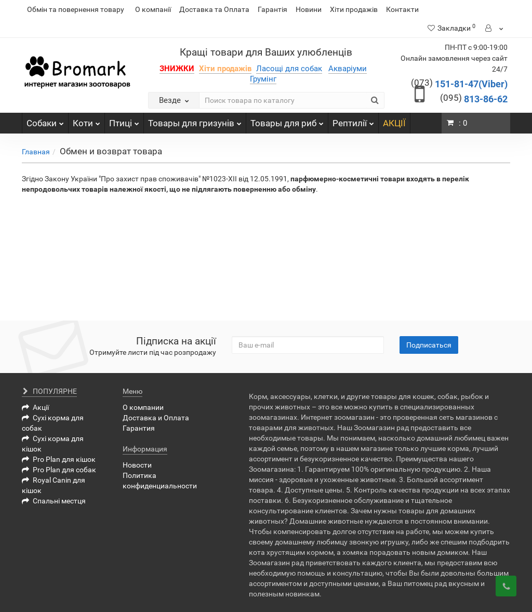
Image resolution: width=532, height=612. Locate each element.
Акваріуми (347, 68)
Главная (36, 152)
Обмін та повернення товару (75, 9)
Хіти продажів (354, 9)
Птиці (124, 120)
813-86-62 (474, 99)
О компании (143, 407)
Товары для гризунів (195, 120)
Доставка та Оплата (214, 9)
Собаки (45, 120)
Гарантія (272, 9)
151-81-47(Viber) (459, 83)
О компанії (153, 9)
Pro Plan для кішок (59, 459)
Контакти (402, 9)
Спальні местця (54, 501)
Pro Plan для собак (59, 469)
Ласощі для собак (289, 68)
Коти (86, 120)
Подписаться (428, 345)
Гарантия (139, 428)
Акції (35, 407)
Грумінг (263, 79)
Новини (309, 9)
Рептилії (353, 120)
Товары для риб (287, 120)
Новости (137, 465)
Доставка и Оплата (156, 418)
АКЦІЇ (394, 123)
